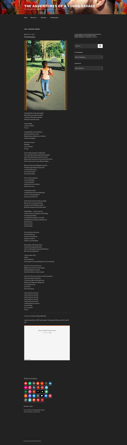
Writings (44, 17)
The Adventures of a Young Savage (59, 6)
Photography (55, 17)
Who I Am (34, 17)
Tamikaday (29, 37)
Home (25, 17)
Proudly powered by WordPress (32, 441)
